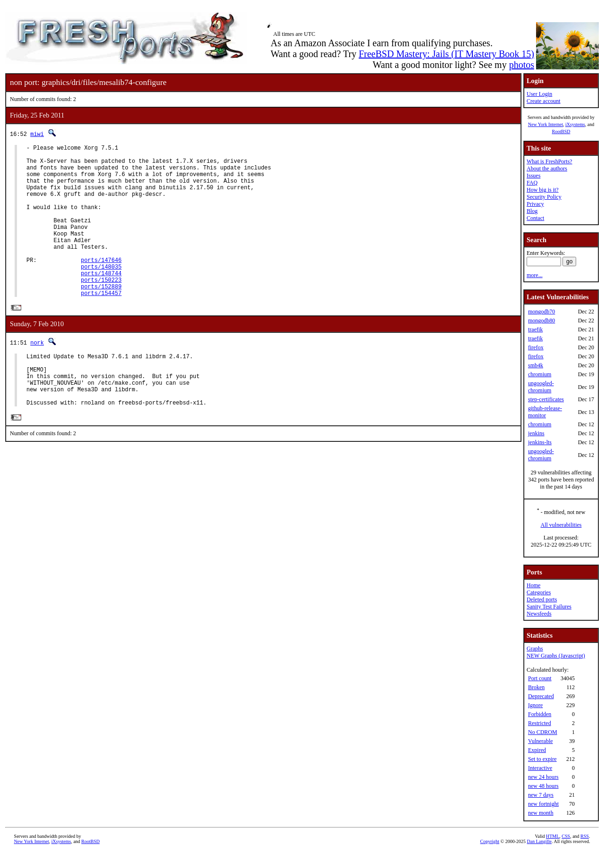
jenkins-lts (540, 442)
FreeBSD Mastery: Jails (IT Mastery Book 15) (446, 54)
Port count (540, 678)
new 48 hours (543, 786)
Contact (535, 218)
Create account (544, 101)
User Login (539, 94)
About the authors (547, 168)
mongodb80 (541, 320)
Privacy (535, 204)
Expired (537, 750)
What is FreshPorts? (549, 161)
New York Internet (545, 124)
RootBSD (561, 131)
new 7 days (541, 795)
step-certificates (546, 399)
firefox (536, 347)
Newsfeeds (539, 613)
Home (533, 585)
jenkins (536, 433)
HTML (552, 836)
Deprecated (541, 696)
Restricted (539, 723)
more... (535, 275)
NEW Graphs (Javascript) (556, 655)
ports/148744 (101, 301)
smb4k (535, 365)
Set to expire (542, 759)
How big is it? (543, 189)
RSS (584, 836)
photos (521, 64)
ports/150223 (101, 309)
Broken (536, 687)
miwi (37, 134)
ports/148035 (101, 293)
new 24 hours (543, 777)
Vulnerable (540, 741)
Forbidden (539, 714)
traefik (535, 329)
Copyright (490, 841)
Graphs (535, 648)
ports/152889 (101, 317)
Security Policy (544, 197)
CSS (566, 836)
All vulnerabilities (561, 525)
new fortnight (543, 804)
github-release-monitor (545, 412)
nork (37, 375)
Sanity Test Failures (549, 606)
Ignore (535, 705)
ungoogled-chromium (541, 387)
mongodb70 (541, 311)
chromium (539, 374)
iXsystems (575, 124)
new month (541, 813)
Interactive (540, 768)
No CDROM (542, 732)
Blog (532, 211)
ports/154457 (101, 325)
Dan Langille (539, 841)
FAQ (532, 182)
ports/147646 (101, 285)
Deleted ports (542, 599)
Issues (533, 175)
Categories (539, 592)
